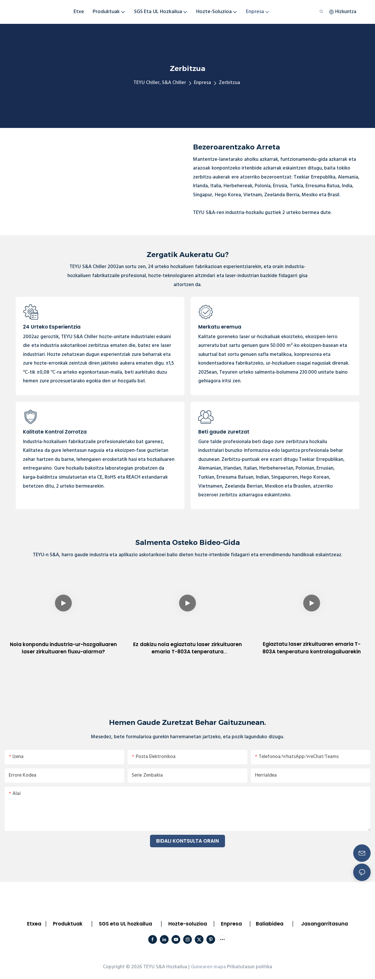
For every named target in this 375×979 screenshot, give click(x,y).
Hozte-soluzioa (187, 923)
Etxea (34, 923)
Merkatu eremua (219, 326)
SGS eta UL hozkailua (125, 923)
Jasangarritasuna (324, 923)
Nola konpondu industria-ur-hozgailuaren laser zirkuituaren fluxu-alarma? (63, 648)
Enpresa (202, 83)
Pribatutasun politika (249, 967)
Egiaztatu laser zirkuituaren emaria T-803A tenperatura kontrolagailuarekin (311, 648)
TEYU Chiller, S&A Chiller (159, 83)
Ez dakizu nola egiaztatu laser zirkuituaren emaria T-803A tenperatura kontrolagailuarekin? (187, 648)
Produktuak (68, 923)
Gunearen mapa (208, 967)
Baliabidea (269, 923)
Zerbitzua (229, 83)
